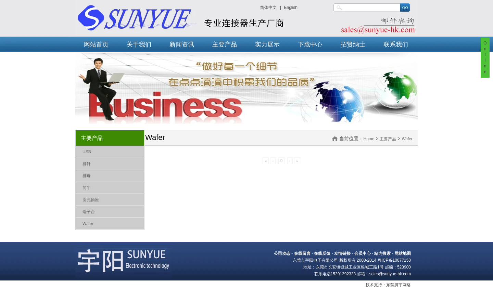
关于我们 (139, 44)
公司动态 (282, 253)
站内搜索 (382, 253)
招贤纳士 (353, 44)
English (290, 7)
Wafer (88, 223)
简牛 (87, 187)
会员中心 (362, 253)
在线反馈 (322, 253)
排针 (87, 163)
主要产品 (224, 44)
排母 (87, 175)
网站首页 (96, 44)
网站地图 (402, 253)
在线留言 (302, 253)
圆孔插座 (91, 199)
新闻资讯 (181, 44)
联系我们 (395, 44)
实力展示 (267, 44)
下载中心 (310, 44)
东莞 (390, 285)
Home (368, 138)
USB (87, 151)
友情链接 (342, 253)
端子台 (89, 211)
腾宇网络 (402, 285)
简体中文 (268, 7)
